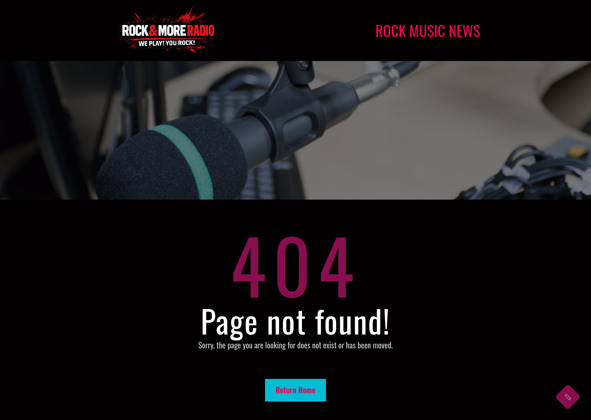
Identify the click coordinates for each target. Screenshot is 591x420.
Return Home (295, 390)
